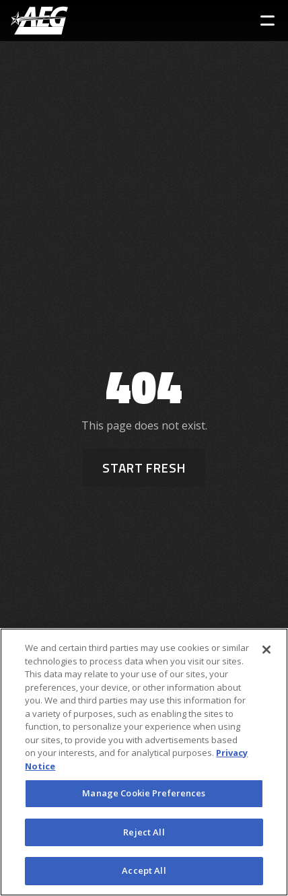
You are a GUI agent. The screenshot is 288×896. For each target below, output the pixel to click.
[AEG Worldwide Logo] (39, 20)
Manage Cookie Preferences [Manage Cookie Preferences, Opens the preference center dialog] (143, 793)
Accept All (144, 870)
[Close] (266, 649)
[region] (144, 762)
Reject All (143, 832)
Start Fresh (144, 467)
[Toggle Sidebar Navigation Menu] (267, 20)
